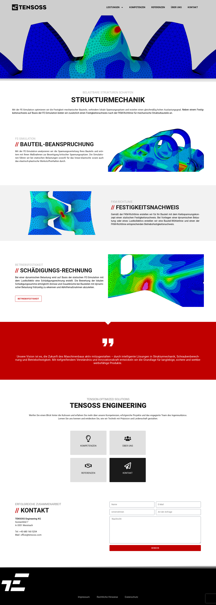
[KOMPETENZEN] (88, 438)
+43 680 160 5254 (28, 531)
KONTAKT (128, 473)
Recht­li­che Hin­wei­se (107, 597)
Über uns (176, 7)
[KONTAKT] (127, 465)
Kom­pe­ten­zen (137, 7)
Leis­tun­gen (114, 7)
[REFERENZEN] (88, 465)
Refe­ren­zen (158, 7)
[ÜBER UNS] (127, 438)
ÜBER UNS (127, 445)
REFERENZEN (88, 473)
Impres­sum (83, 597)
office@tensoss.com (31, 535)
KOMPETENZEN (88, 445)
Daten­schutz (132, 597)
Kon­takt (193, 7)
